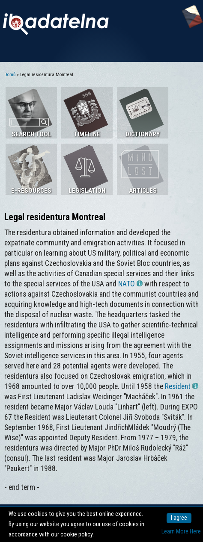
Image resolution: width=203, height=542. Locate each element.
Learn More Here (181, 531)
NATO (130, 284)
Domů (9, 74)
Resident (181, 386)
